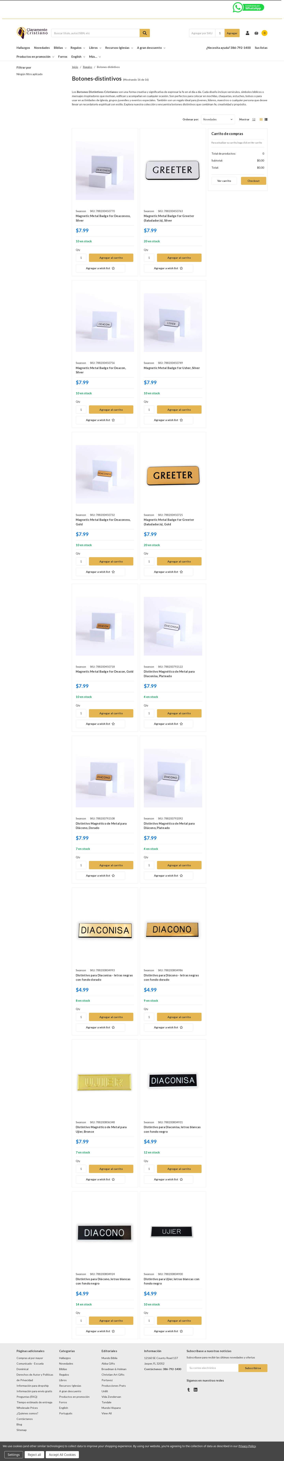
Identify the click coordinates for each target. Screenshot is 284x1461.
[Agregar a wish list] (105, 268)
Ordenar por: (191, 119)
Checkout (254, 180)
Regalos (78, 47)
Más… (95, 56)
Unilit (105, 1391)
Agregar (232, 33)
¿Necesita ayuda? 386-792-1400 (228, 47)
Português (65, 1413)
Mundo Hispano (111, 1407)
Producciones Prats (114, 1385)
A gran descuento (151, 47)
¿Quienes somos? (27, 1413)
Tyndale (106, 1402)
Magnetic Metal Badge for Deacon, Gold (104, 671)
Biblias (60, 47)
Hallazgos (23, 47)
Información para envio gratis (34, 1391)
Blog (19, 1424)
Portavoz (107, 1380)
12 (253, 119)
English (78, 56)
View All (107, 1413)
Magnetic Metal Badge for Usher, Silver (172, 368)
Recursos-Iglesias (119, 47)
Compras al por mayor (30, 1358)
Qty (78, 249)
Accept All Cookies (62, 1455)
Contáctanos (25, 1418)
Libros (95, 47)
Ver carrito (224, 180)
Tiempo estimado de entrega (34, 1402)
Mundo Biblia (109, 1358)
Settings (14, 1455)
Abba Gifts (108, 1363)
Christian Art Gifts (113, 1374)
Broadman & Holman (114, 1369)
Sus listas (261, 47)
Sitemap (22, 1430)
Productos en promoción (35, 56)
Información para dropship (33, 1385)
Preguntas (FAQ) (27, 1396)
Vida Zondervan (111, 1396)
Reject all (34, 1455)
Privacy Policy (247, 1446)
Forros (62, 56)
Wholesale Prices (27, 1407)
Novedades (42, 47)
